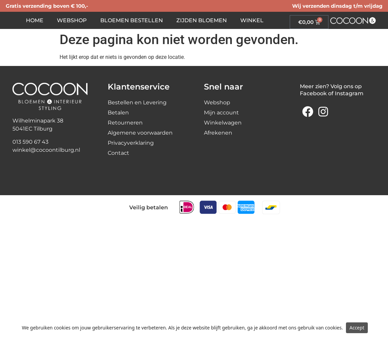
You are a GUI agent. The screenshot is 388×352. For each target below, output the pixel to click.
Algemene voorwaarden (140, 133)
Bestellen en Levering (137, 102)
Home (34, 20)
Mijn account (221, 112)
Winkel (251, 20)
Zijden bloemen (201, 20)
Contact (118, 153)
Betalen (118, 112)
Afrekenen (218, 133)
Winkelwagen (223, 122)
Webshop (72, 20)
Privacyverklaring (131, 143)
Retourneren (125, 122)
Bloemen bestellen (131, 20)
